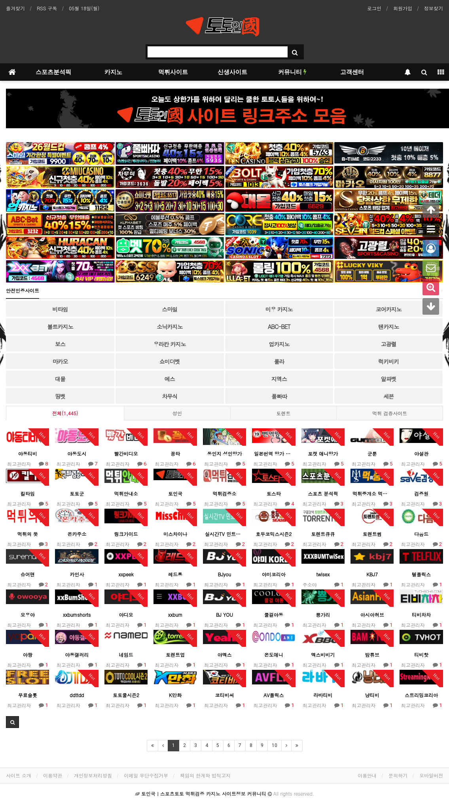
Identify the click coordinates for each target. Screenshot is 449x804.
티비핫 (421, 654)
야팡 (27, 654)
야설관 (421, 453)
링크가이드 (126, 533)
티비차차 (421, 614)
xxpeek (125, 574)
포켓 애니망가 (323, 453)
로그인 (374, 8)
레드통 (175, 574)
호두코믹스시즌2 (274, 533)
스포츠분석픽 (53, 72)
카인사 (77, 574)
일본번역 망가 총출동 (273, 453)
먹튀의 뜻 (27, 533)
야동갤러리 (77, 654)
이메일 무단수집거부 (146, 775)
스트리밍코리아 (421, 695)
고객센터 (352, 72)
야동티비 (27, 453)
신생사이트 (232, 72)
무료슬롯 (27, 695)
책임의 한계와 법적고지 (205, 775)
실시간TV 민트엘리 (224, 533)
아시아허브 (372, 614)
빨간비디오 (126, 453)
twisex (323, 574)
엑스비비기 (323, 654)
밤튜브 (372, 654)
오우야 (28, 614)
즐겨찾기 (15, 8)
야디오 (126, 614)
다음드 (421, 533)
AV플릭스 (273, 695)
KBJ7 (372, 574)
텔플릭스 (421, 574)
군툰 (372, 453)
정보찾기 (433, 8)
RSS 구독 (47, 8)
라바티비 (322, 695)
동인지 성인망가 (224, 453)
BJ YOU (224, 614)
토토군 (77, 493)
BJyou (224, 574)
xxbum (175, 614)
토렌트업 (175, 654)
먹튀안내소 (126, 493)
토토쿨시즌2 (126, 695)
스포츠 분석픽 (323, 493)
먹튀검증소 (224, 493)
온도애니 (273, 654)
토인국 (175, 493)
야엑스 (224, 654)
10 (274, 745)
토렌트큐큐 (323, 533)
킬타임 (28, 493)
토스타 (274, 493)
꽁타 (175, 453)
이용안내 (367, 775)
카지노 (113, 72)
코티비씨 (224, 695)
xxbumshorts (77, 614)
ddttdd (77, 695)
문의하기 (397, 775)
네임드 (126, 654)
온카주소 (76, 533)
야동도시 (76, 453)
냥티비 (372, 695)
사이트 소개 (18, 775)
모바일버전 (431, 775)
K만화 (175, 695)
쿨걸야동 (273, 614)
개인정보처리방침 (93, 775)
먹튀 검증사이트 (389, 413)
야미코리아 (274, 574)
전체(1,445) (65, 413)
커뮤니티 (292, 72)
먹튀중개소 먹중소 (372, 493)
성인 (177, 413)
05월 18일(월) (84, 8)
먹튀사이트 (173, 72)
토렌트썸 (372, 533)
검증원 (421, 493)
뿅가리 (323, 614)
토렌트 (284, 413)
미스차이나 (175, 533)
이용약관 (52, 775)
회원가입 (402, 8)
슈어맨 (28, 574)
